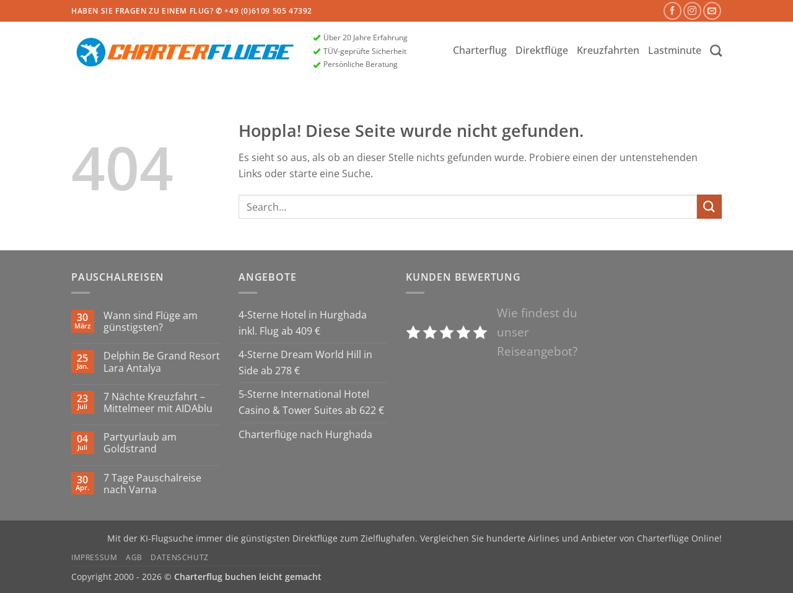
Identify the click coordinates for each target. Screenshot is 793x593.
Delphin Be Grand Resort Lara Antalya (161, 362)
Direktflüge (541, 50)
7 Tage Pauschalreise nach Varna (152, 484)
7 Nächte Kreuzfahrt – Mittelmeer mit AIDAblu (157, 403)
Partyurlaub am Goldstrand (140, 443)
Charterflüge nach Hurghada (305, 434)
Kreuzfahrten (608, 50)
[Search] (716, 50)
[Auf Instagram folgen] (692, 11)
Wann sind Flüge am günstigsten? (150, 321)
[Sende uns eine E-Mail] (712, 11)
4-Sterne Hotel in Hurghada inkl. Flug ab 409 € (303, 323)
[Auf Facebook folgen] (672, 11)
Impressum (94, 557)
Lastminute (674, 50)
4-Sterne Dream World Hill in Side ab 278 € (305, 362)
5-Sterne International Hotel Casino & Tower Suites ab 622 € (311, 402)
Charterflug (480, 50)
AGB (134, 557)
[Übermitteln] (709, 207)
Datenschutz (180, 557)
